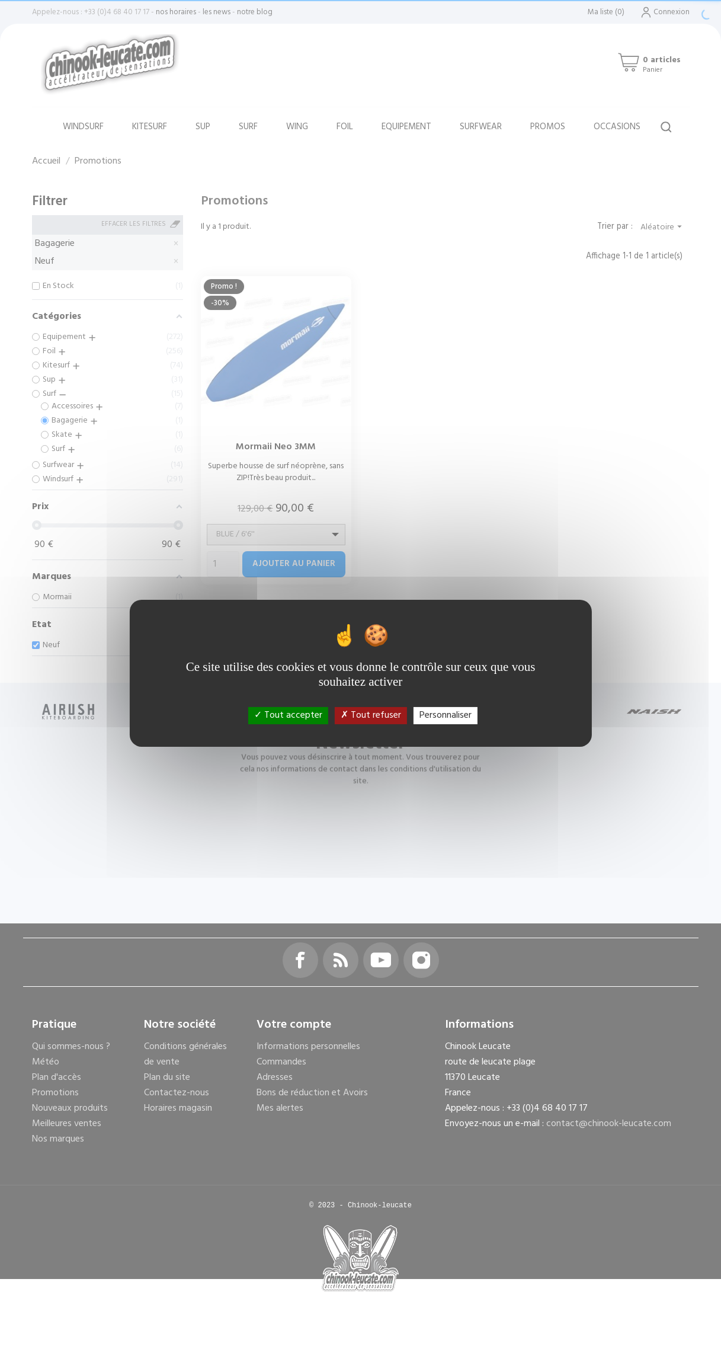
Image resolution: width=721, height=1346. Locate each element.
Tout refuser (371, 714)
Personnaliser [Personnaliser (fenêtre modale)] (445, 714)
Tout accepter (288, 714)
